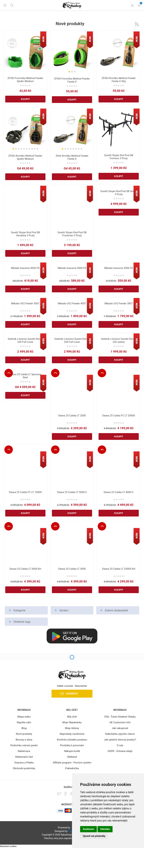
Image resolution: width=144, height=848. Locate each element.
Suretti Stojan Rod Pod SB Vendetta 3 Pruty (25, 234)
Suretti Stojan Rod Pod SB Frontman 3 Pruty (72, 234)
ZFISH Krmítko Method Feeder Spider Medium (25, 157)
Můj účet (72, 716)
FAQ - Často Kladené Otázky (120, 716)
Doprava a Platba (23, 762)
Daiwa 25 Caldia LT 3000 (72, 568)
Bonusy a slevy (24, 739)
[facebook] (65, 793)
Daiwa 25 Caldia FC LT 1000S (25, 492)
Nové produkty (24, 733)
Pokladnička (72, 768)
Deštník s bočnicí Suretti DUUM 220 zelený (118, 340)
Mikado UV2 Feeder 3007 (118, 303)
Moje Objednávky (72, 722)
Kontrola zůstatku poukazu (72, 739)
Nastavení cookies (8, 846)
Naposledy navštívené (72, 733)
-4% (55, 449)
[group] (72, 53)
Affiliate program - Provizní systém (72, 762)
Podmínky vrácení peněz (24, 745)
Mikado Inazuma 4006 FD (25, 268)
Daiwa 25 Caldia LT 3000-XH (25, 568)
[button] (69, 71)
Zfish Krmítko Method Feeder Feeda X (72, 157)
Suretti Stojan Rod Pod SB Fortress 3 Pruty (118, 157)
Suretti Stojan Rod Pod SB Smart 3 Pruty (118, 193)
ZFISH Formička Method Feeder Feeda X (72, 80)
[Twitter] (59, 793)
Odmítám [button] (105, 829)
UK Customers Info (120, 722)
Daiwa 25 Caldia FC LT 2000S (118, 415)
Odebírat (72, 693)
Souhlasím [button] (88, 829)
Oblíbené (72, 756)
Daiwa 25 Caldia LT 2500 (72, 415)
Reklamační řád (24, 756)
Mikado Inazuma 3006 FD (72, 268)
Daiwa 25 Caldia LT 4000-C (119, 492)
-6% (102, 449)
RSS (137, 24)
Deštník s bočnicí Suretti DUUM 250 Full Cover (72, 340)
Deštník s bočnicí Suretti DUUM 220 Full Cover (25, 340)
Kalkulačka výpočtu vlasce (120, 733)
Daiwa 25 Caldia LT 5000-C (72, 492)
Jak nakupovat (120, 728)
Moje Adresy (72, 728)
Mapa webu (23, 716)
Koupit (25, 99)
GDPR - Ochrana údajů (120, 751)
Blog (24, 728)
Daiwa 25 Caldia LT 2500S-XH (118, 568)
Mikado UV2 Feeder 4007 (72, 303)
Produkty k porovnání (72, 745)
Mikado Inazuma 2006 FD (118, 268)
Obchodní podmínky (24, 768)
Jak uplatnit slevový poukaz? (120, 739)
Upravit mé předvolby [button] (94, 836)
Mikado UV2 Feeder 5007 (25, 303)
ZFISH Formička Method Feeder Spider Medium (25, 80)
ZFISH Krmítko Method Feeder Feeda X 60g (119, 80)
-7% (8, 373)
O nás (120, 745)
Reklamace (24, 751)
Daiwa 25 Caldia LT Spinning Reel (25, 376)
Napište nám (24, 722)
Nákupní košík (72, 751)
